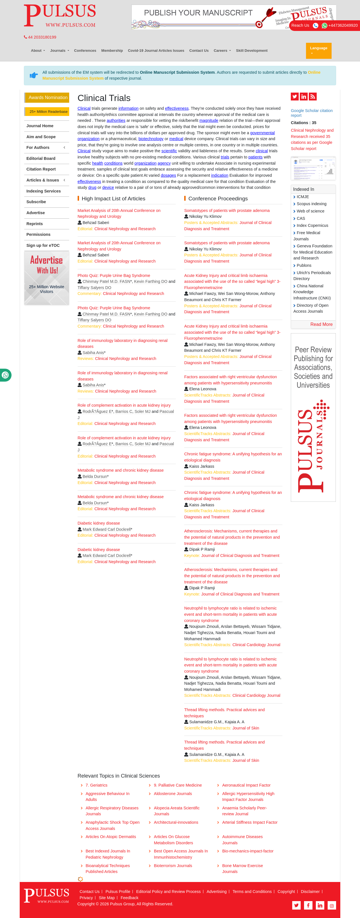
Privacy (86, 897)
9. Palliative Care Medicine (178, 785)
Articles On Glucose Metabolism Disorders (173, 839)
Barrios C (123, 411)
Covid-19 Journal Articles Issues (156, 50)
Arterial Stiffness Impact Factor (249, 822)
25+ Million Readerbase (48, 111)
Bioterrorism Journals (173, 865)
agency (164, 163)
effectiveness (177, 108)
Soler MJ (142, 411)
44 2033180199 (40, 37)
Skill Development (251, 50)
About (36, 50)
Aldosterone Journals (173, 793)
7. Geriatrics (96, 785)
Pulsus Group (122, 904)
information (128, 108)
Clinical (84, 108)
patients (255, 157)
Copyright (286, 891)
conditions (113, 163)
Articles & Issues (46, 180)
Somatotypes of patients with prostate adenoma (227, 210)
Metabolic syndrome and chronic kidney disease (121, 470)
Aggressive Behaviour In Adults (107, 796)
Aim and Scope (41, 137)
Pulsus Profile (117, 891)
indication (219, 175)
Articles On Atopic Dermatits (111, 836)
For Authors (46, 148)
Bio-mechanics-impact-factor (247, 851)
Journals (58, 50)
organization (89, 138)
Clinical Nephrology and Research (125, 229)
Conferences (85, 50)
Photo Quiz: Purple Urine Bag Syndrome (114, 275)
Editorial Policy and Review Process (168, 891)
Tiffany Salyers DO (94, 287)
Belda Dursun (95, 476)
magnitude (208, 120)
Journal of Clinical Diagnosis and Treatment (240, 555)
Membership (112, 50)
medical (176, 138)
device (108, 187)
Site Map (107, 897)
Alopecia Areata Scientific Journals (176, 811)
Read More (321, 324)
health (97, 163)
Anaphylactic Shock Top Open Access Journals (113, 825)
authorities (116, 120)
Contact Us (199, 50)
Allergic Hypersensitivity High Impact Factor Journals (248, 796)
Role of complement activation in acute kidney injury (124, 405)
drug (92, 187)
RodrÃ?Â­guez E (97, 411)
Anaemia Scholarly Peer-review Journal (244, 811)
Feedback (129, 897)
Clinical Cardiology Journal (256, 644)
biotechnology (150, 138)
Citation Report (41, 169)
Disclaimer (310, 891)
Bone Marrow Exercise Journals (242, 868)
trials (225, 157)
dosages (168, 175)
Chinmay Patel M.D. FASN (106, 281)
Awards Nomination (48, 97)
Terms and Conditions (252, 891)
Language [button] (318, 48)
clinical (262, 151)
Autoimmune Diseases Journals (242, 839)
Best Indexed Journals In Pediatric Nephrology (108, 854)
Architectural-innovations (176, 822)
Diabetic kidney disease (99, 523)
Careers (221, 50)
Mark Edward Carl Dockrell (107, 529)
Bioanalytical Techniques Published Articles (108, 868)
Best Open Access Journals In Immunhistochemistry (181, 854)
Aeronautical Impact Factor (246, 785)
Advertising (217, 891)
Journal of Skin (245, 728)
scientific (169, 151)
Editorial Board (40, 158)
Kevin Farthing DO (150, 281)
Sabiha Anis (93, 352)
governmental (262, 133)
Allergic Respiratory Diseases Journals (112, 811)
